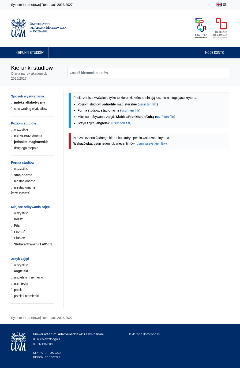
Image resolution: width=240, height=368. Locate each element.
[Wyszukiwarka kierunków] (148, 73)
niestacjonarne (23, 181)
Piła (15, 225)
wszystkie (19, 129)
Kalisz (17, 219)
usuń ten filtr (148, 104)
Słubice (18, 238)
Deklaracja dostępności (144, 334)
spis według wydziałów (29, 109)
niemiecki (19, 283)
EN (221, 5)
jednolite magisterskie (30, 142)
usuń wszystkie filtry (151, 143)
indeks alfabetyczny (28, 102)
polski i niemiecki (25, 296)
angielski (19, 271)
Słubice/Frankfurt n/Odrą (31, 244)
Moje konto (214, 53)
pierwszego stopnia (26, 135)
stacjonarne (22, 175)
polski (16, 290)
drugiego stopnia (24, 148)
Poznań (18, 232)
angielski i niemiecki (27, 277)
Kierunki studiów (30, 53)
